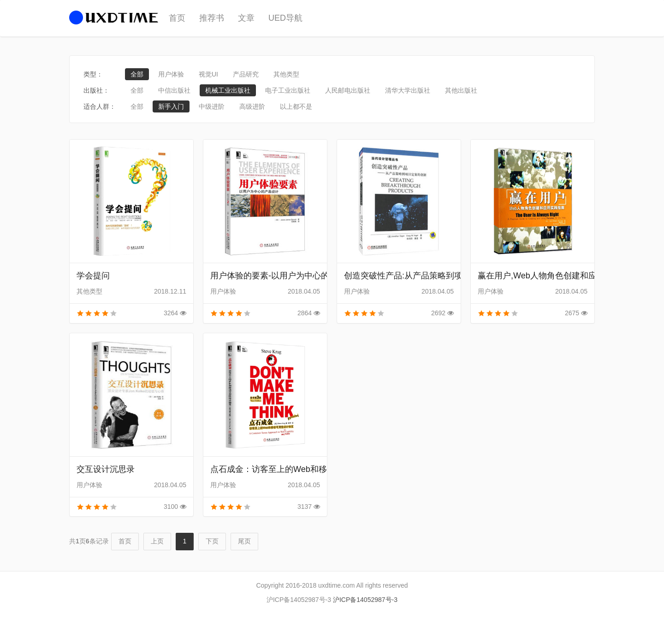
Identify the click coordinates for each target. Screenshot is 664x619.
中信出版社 (174, 90)
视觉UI (208, 74)
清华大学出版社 (407, 90)
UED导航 (285, 18)
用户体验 (171, 74)
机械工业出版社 (227, 90)
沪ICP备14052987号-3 (365, 599)
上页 (157, 541)
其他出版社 (461, 90)
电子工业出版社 (287, 90)
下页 (212, 541)
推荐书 (211, 18)
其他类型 (286, 74)
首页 (177, 18)
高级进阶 (252, 106)
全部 (136, 74)
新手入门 (171, 106)
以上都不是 (296, 106)
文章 (246, 18)
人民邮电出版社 (347, 90)
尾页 (244, 541)
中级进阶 (212, 106)
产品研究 (246, 74)
